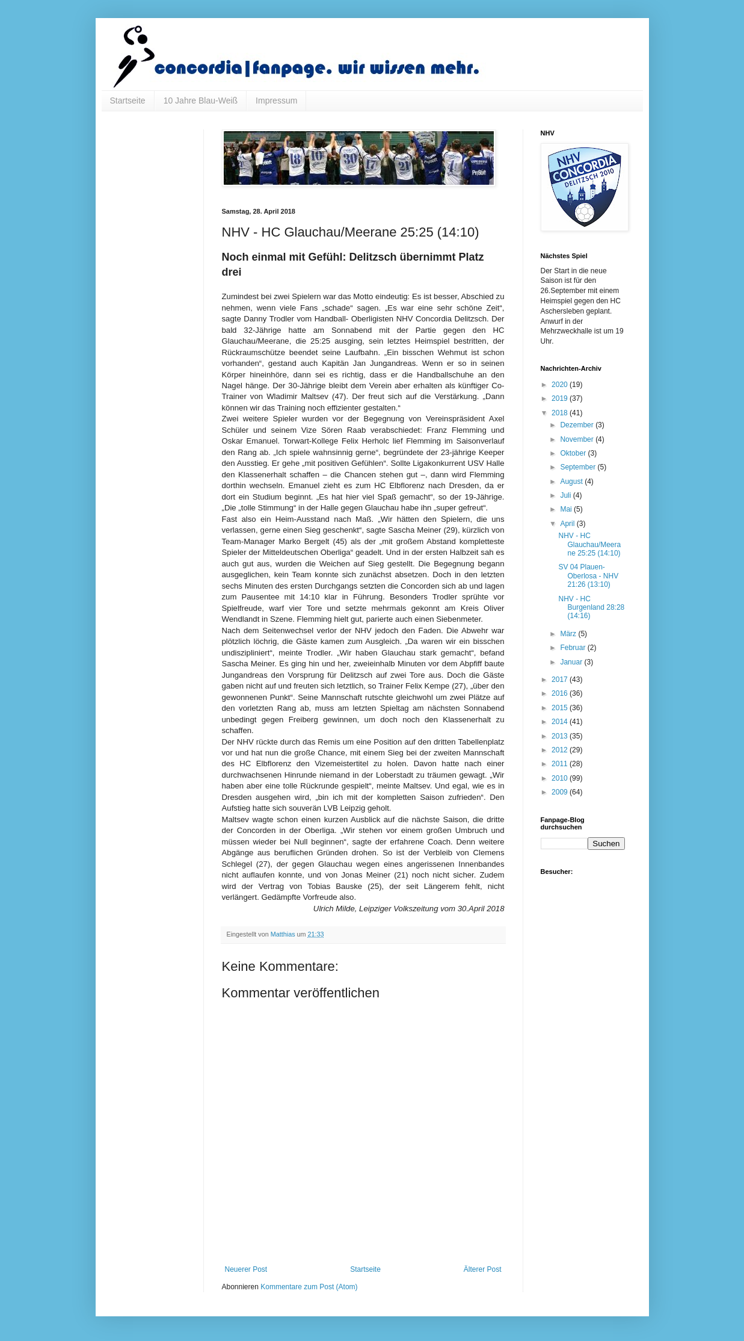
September (578, 467)
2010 (561, 778)
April (568, 523)
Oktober (574, 453)
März (569, 634)
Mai (567, 509)
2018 (561, 413)
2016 (561, 693)
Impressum (276, 100)
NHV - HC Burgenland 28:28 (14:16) (591, 608)
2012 (561, 750)
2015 (561, 708)
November (577, 439)
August (572, 481)
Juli (566, 495)
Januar (572, 662)
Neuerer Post (246, 1269)
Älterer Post (483, 1269)
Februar (573, 647)
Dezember (577, 425)
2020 (561, 384)
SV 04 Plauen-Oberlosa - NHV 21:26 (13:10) (588, 576)
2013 (561, 736)
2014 (561, 721)
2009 (561, 792)
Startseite (128, 100)
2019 (561, 398)
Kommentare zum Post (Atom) (308, 1287)
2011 (561, 764)
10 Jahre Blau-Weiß (201, 100)
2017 (561, 679)
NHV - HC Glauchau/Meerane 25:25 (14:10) (589, 544)
